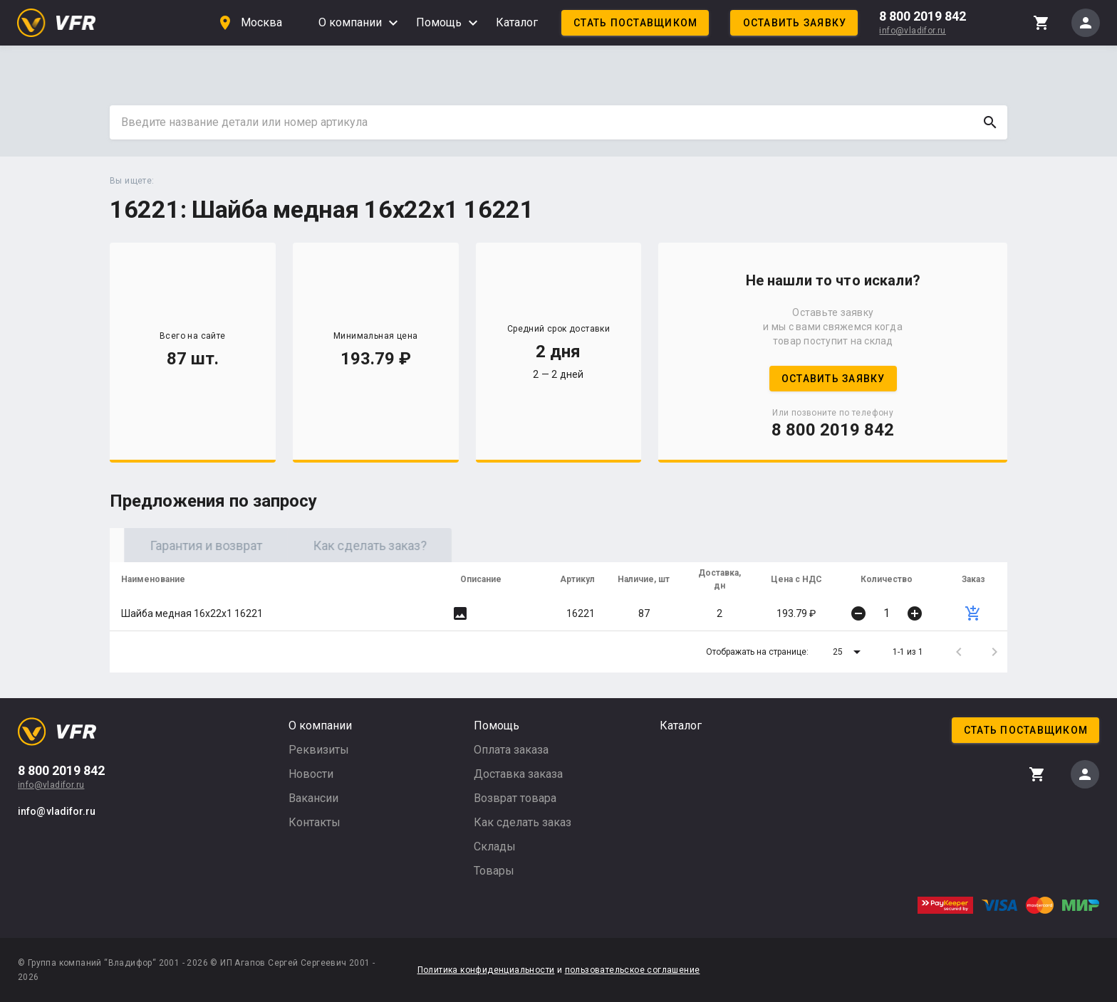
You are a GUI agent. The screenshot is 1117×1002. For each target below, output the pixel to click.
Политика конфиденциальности (486, 970)
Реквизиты (319, 749)
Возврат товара (515, 798)
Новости (311, 774)
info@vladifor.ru (912, 31)
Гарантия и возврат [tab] (355, 545)
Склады (495, 846)
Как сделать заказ (522, 822)
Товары (494, 870)
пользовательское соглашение (632, 970)
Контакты (315, 822)
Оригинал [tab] (191, 545)
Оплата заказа (511, 749)
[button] (849, 651)
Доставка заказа (518, 774)
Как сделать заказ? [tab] (519, 545)
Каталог (517, 22)
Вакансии (313, 798)
